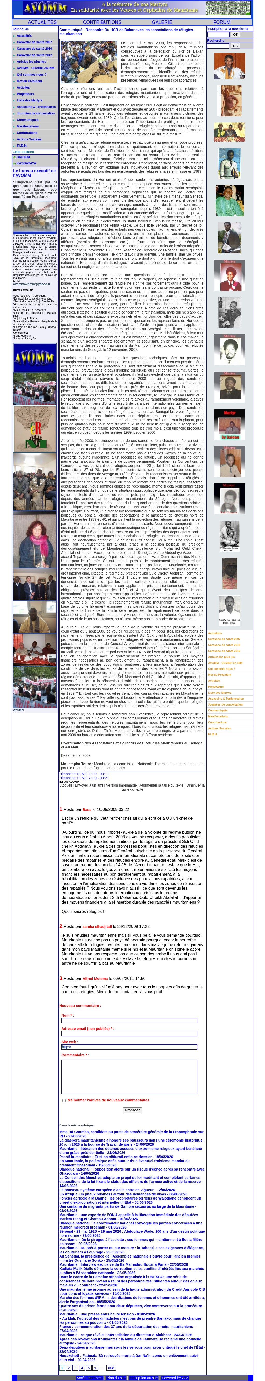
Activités (21, 87)
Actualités (22, 36)
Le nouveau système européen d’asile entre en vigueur (106, 1190)
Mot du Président (27, 81)
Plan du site (116, 1378)
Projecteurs (23, 94)
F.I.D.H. (20, 146)
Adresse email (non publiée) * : (87, 1029)
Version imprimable (121, 785)
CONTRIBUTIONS (102, 22)
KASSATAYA (26, 163)
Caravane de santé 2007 (32, 42)
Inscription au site (144, 1378)
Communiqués (26, 120)
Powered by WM (175, 1378)
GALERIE (162, 22)
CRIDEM (23, 157)
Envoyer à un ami (89, 785)
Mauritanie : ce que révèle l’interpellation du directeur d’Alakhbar (115, 1335)
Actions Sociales (27, 139)
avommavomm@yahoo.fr (31, 284)
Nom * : (67, 1015)
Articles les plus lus (29, 61)
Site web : (69, 1042)
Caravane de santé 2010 (32, 48)
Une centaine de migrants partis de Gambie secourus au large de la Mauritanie (126, 1206)
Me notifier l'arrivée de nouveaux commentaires (108, 1100)
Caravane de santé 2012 (32, 55)
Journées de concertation (34, 113)
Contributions (25, 133)
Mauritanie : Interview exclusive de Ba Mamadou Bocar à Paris (113, 1264)
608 (111, 1368)
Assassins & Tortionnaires (34, 107)
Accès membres (89, 1378)
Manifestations (26, 126)
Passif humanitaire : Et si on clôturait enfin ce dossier (105, 1157)
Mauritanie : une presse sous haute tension (96, 1314)
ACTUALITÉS (42, 22)
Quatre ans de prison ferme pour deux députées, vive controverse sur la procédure (130, 1306)
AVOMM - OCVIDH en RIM (33, 68)
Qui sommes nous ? (30, 74)
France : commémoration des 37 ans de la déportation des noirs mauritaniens (126, 1327)
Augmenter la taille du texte (161, 785)
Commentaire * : (75, 1055)
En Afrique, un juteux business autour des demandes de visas (112, 1194)
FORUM (221, 22)
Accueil (66, 785)
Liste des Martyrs (27, 100)
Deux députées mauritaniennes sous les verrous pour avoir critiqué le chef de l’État (131, 1347)
